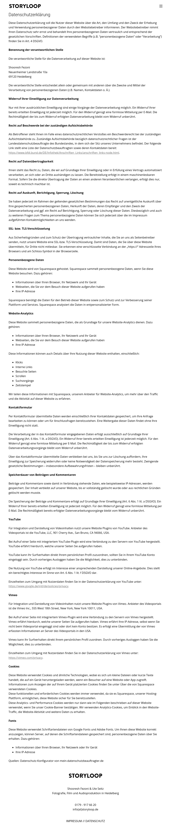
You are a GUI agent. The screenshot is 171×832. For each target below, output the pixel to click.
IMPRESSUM (74, 821)
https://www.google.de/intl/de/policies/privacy (38, 586)
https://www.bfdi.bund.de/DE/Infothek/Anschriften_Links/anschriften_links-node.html (64, 153)
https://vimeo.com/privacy (25, 658)
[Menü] (160, 6)
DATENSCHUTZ (95, 821)
